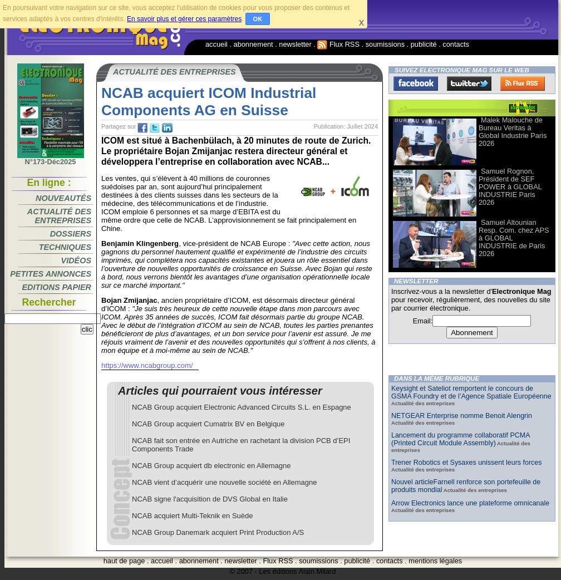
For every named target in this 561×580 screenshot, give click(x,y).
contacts (455, 44)
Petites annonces (50, 273)
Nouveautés (63, 198)
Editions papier (56, 287)
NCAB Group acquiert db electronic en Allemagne (211, 465)
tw (154, 128)
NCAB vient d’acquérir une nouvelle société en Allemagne (224, 482)
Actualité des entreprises (59, 216)
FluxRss (522, 83)
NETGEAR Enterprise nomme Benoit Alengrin (461, 416)
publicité (424, 44)
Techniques (65, 247)
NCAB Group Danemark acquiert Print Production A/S (218, 532)
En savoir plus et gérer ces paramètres (184, 19)
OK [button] (258, 19)
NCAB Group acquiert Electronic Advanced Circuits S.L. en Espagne (241, 407)
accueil (216, 44)
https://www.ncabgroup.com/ (147, 365)
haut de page (124, 561)
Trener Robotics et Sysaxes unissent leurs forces (466, 462)
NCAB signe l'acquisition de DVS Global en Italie (210, 499)
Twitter (469, 83)
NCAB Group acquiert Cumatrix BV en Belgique (208, 424)
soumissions (385, 44)
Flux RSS (338, 44)
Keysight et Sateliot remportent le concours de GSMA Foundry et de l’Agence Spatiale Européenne (471, 392)
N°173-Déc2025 (50, 158)
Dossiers (70, 233)
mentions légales (435, 561)
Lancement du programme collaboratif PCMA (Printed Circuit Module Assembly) (460, 439)
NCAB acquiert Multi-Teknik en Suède (192, 516)
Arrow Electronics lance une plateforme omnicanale (470, 503)
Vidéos (76, 260)
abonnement (253, 44)
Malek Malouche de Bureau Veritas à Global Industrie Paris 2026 (513, 132)
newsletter (295, 44)
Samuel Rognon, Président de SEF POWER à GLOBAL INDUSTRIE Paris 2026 (510, 187)
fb (142, 128)
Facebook (415, 83)
